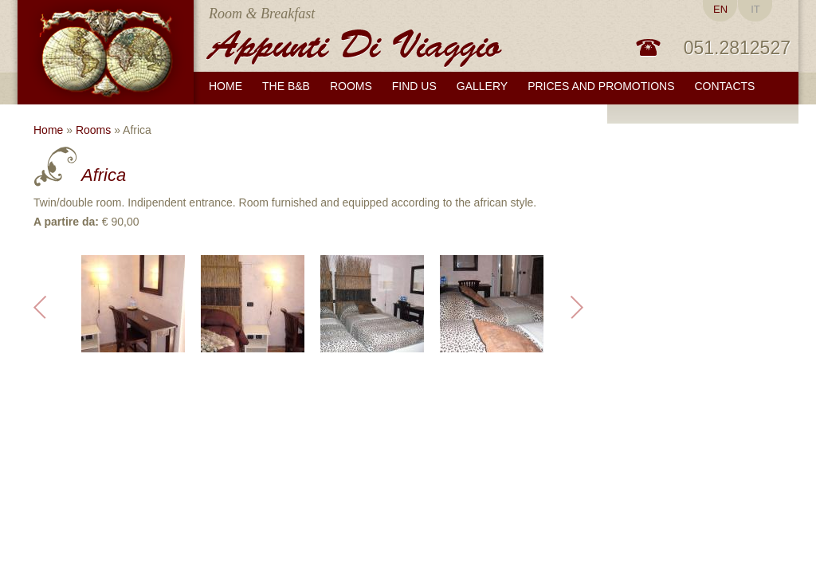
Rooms (93, 130)
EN (720, 9)
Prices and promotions (601, 86)
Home (225, 86)
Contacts (725, 86)
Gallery (482, 86)
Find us (414, 86)
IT (755, 9)
